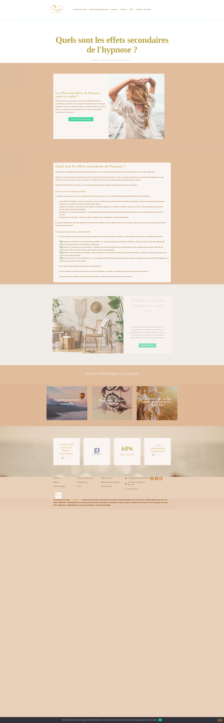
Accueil (95, 60)
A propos (114, 9)
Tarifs (131, 9)
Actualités (147, 9)
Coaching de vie (79, 9)
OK (160, 720)
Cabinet (123, 9)
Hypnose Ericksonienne (98, 9)
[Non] (220, 720)
